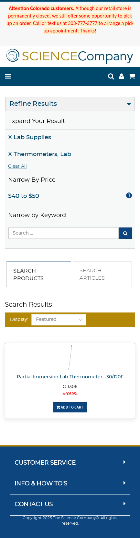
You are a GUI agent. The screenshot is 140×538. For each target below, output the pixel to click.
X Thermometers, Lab (39, 154)
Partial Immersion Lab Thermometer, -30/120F (70, 377)
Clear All (17, 166)
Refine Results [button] (33, 104)
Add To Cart (70, 407)
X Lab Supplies (29, 138)
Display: (19, 319)
